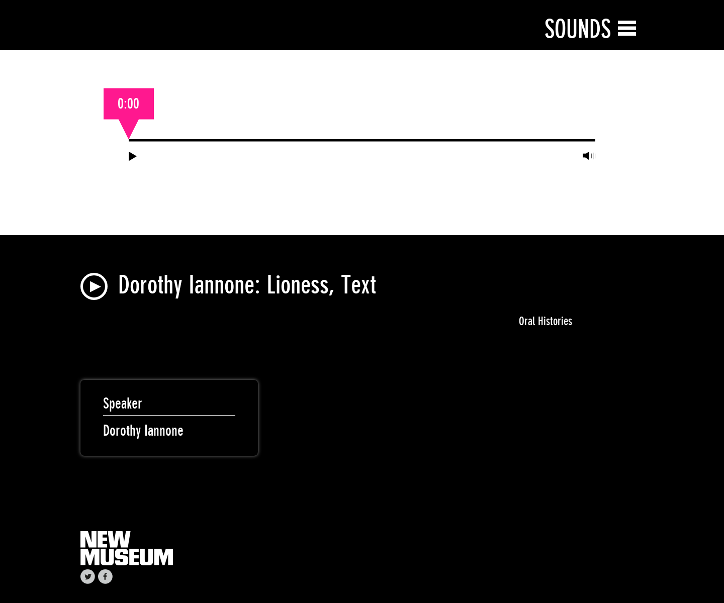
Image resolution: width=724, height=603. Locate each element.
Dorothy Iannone (143, 430)
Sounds (578, 29)
